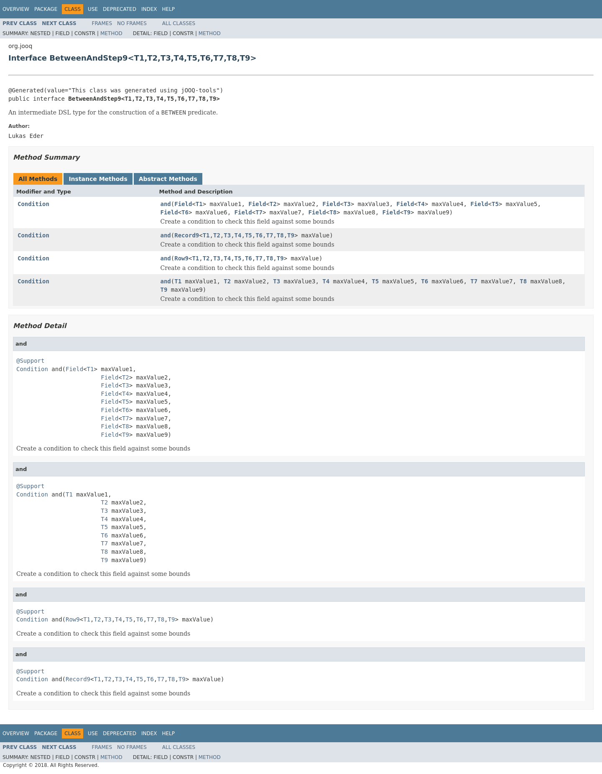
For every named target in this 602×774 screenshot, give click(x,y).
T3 (347, 204)
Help (168, 9)
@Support (30, 360)
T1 (199, 204)
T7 (259, 212)
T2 (273, 204)
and (166, 204)
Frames (102, 23)
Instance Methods (98, 179)
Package (45, 9)
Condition (33, 204)
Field (183, 204)
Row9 (181, 258)
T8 (333, 212)
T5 (495, 204)
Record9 (186, 235)
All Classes (178, 23)
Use (93, 9)
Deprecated (119, 9)
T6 (185, 212)
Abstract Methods (168, 179)
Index (149, 9)
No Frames (132, 23)
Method (111, 33)
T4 (421, 204)
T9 (407, 212)
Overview (16, 9)
